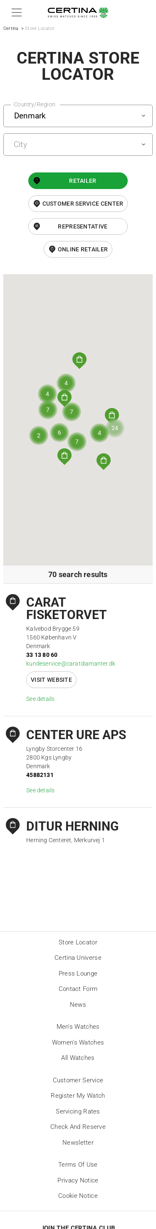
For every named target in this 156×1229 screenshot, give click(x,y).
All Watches (77, 1058)
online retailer (83, 249)
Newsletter (78, 1142)
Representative (82, 226)
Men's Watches (78, 1026)
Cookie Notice (78, 1196)
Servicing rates (78, 1111)
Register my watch (78, 1095)
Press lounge (78, 973)
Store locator (78, 942)
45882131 (40, 775)
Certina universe (78, 957)
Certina (10, 28)
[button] (15, 12)
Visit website (51, 679)
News (78, 1004)
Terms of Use (78, 1164)
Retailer (82, 180)
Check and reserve (78, 1127)
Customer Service (78, 1080)
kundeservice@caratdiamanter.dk (70, 663)
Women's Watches (78, 1042)
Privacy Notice (77, 1180)
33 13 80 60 (41, 654)
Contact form (78, 989)
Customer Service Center (83, 203)
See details (40, 699)
